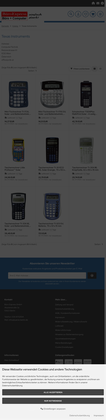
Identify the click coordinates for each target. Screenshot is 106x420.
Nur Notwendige (53, 401)
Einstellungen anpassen (53, 409)
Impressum (99, 415)
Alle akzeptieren (53, 392)
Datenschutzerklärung (79, 415)
